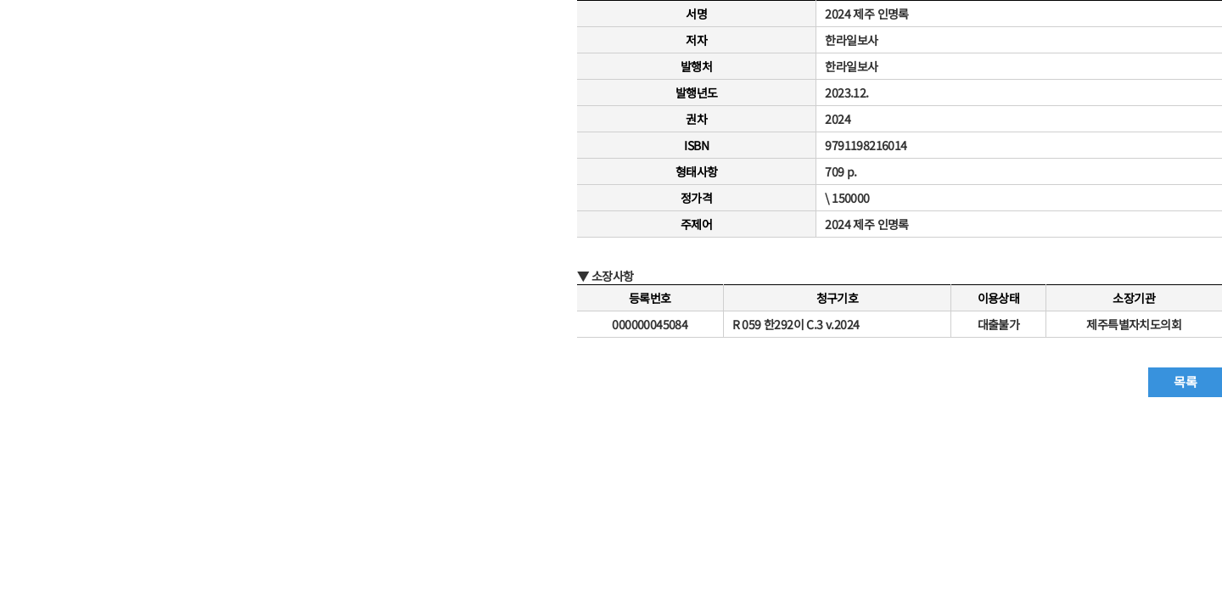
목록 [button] (1185, 381)
